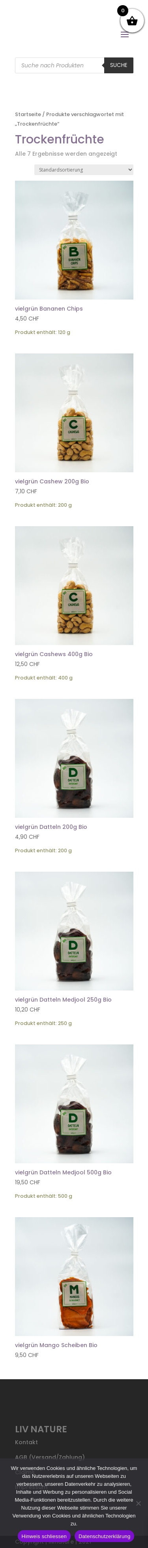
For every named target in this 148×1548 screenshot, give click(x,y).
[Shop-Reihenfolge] (83, 169)
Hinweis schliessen (44, 1536)
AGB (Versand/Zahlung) (50, 1457)
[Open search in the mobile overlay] (74, 65)
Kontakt (26, 1442)
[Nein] (138, 1503)
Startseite (28, 114)
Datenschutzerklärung (104, 1536)
